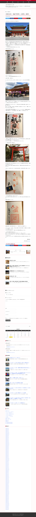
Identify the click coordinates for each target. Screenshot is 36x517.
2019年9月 (7, 483)
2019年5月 (7, 486)
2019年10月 (7, 482)
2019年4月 (7, 487)
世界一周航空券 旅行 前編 (9, 422)
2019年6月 (7, 485)
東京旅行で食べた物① (13, 260)
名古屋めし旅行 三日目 (13, 276)
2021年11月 (7, 459)
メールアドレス (7, 311)
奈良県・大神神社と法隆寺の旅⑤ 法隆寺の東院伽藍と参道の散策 (19, 281)
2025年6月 (7, 436)
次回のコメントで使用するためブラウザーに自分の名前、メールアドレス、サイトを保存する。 (16, 318)
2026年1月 (7, 431)
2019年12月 (7, 480)
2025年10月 (7, 433)
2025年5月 (7, 437)
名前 (6, 308)
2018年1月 (7, 502)
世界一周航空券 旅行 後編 (9, 423)
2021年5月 (7, 463)
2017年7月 (7, 508)
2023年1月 (7, 454)
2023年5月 (7, 451)
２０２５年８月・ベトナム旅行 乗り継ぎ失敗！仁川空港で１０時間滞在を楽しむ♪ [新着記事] (19, 362)
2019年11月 (7, 481)
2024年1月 (7, 450)
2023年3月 (7, 452)
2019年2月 (7, 489)
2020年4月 (7, 476)
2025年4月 (7, 438)
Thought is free (21, 515)
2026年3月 (7, 429)
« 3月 (6, 337)
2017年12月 (7, 503)
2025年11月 (7, 432)
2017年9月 (7, 506)
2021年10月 (7, 460)
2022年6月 (7, 456)
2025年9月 (7, 434)
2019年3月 (7, 488)
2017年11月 (7, 504)
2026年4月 (7, 428)
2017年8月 (7, 507)
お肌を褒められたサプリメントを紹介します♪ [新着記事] (15, 357)
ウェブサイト (7, 314)
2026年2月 (7, 430)
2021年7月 (7, 462)
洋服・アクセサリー (8, 419)
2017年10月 (7, 505)
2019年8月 (7, 484)
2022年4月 (7, 457)
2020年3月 (7, 477)
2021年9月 (7, 461)
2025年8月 (7, 435)
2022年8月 (7, 455)
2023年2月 (7, 453)
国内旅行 (29, 239)
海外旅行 (6, 421)
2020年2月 (7, 478)
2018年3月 (7, 501)
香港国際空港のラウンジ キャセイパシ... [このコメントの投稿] (11, 352)
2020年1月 (7, 479)
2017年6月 (7, 509)
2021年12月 (7, 458)
